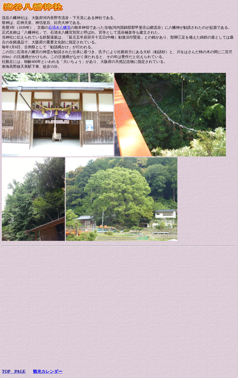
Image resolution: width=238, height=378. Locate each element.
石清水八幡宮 (59, 27)
